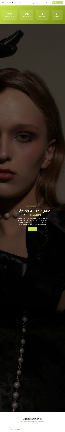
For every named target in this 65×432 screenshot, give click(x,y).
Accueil (20, 2)
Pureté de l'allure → (57, 2)
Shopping (48, 2)
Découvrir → (32, 229)
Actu (25, 2)
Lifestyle (39, 2)
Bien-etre (33, 2)
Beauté (28, 2)
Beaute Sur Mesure (9, 2)
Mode (43, 2)
